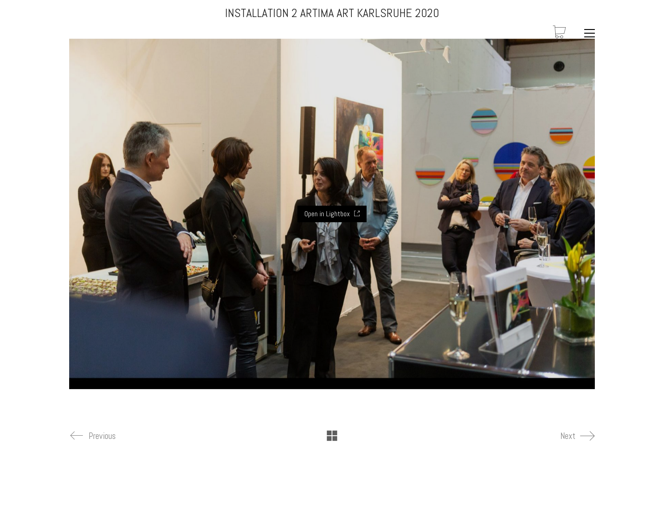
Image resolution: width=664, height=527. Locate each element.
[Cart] (559, 33)
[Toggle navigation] (587, 33)
